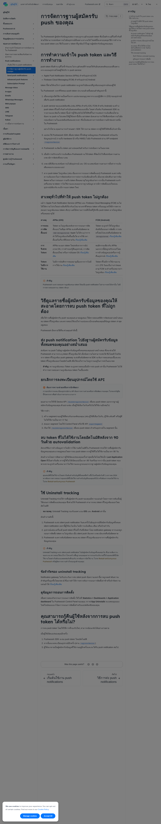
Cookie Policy (43, 809)
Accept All (48, 816)
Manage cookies (30, 816)
